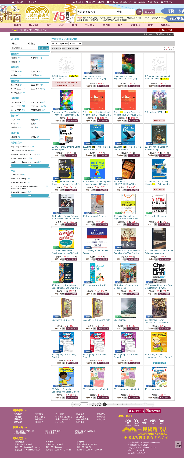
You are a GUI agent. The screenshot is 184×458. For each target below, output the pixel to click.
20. (156, 216)
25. (66, 288)
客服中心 (125, 2)
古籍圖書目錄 (20, 433)
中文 (48, 25)
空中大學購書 (82, 419)
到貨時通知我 (159, 363)
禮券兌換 (80, 414)
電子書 (106, 25)
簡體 (74, 25)
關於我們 (18, 414)
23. (128, 253)
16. (157, 184)
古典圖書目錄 (50, 433)
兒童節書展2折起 (90, 18)
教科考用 (165, 25)
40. (153, 389)
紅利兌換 (112, 2)
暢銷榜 (17, 25)
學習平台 (166, 2)
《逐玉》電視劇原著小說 (154, 18)
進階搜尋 (149, 12)
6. (97, 115)
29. (63, 320)
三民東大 (89, 25)
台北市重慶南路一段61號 (87, 444)
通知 (101, 2)
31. (120, 320)
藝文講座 (152, 2)
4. (157, 78)
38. (95, 389)
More (30, 165)
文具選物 (135, 25)
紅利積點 (101, 414)
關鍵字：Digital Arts (60, 43)
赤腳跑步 (94, 20)
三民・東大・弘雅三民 (24, 431)
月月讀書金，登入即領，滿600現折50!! (165, 34)
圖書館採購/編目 (62, 419)
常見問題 (80, 417)
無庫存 (89, 86)
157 (145, 404)
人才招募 (59, 414)
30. (96, 320)
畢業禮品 (79, 433)
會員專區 (78, 2)
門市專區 (39, 414)
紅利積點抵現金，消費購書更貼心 (30, 30)
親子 (120, 25)
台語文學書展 (82, 20)
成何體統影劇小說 (133, 18)
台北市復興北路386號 (23, 444)
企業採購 (17, 2)
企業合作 (101, 419)
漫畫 (150, 25)
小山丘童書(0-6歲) (52, 431)
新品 (33, 25)
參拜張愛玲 (118, 18)
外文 (61, 25)
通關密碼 (18, 419)
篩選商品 (43, 48)
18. (94, 216)
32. (158, 322)
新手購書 (101, 417)
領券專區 (139, 2)
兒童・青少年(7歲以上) (85, 431)
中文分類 (18, 417)
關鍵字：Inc (75, 43)
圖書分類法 (40, 417)
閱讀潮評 (39, 422)
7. (128, 115)
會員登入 (31, 2)
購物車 (90, 2)
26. (94, 285)
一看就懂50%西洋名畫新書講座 (114, 20)
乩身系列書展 (105, 18)
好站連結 (80, 422)
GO (139, 12)
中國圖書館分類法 (63, 417)
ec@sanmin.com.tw (31, 450)
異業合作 (18, 422)
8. (156, 112)
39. (126, 389)
